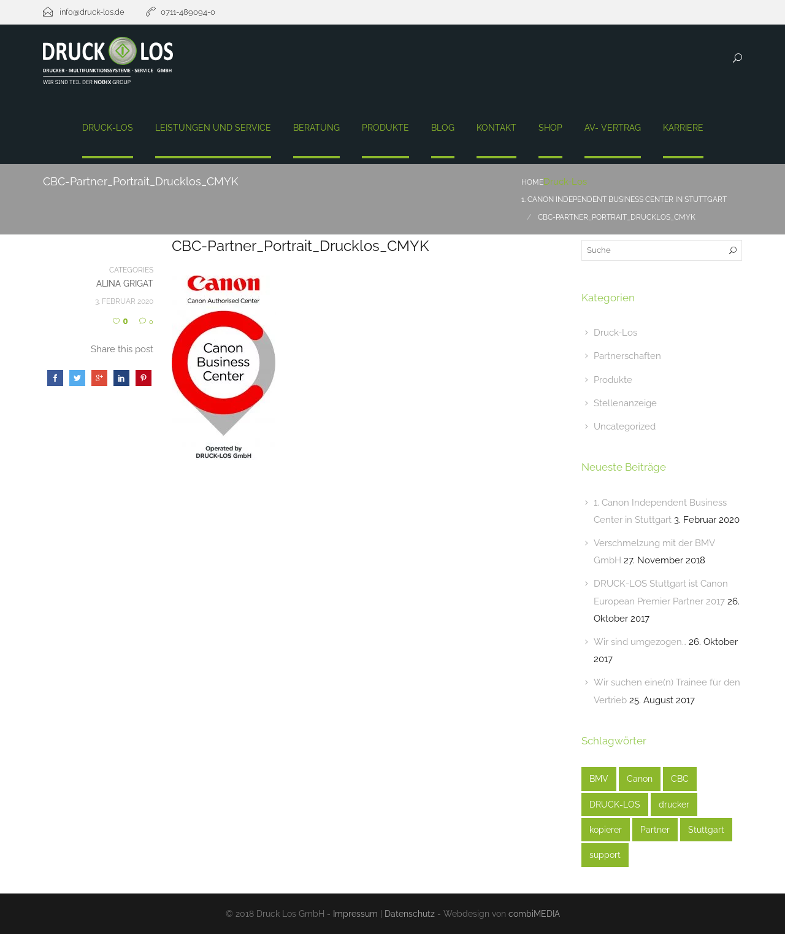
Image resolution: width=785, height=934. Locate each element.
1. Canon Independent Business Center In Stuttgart (624, 199)
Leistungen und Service (213, 128)
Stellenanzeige (625, 403)
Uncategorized (625, 426)
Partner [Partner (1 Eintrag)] (655, 830)
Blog (442, 128)
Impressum (355, 914)
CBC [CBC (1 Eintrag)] (680, 779)
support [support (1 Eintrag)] (605, 855)
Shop (550, 128)
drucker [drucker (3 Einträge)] (674, 804)
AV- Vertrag (612, 128)
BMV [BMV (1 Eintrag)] (598, 779)
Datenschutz (410, 914)
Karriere (683, 128)
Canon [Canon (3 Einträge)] (640, 779)
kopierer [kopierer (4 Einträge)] (605, 830)
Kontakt (496, 128)
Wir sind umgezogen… (640, 641)
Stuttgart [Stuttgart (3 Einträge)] (706, 830)
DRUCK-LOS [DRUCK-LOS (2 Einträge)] (614, 804)
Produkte (385, 128)
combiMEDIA (534, 914)
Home (532, 182)
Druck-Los (107, 128)
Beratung (316, 128)
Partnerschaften (627, 355)
